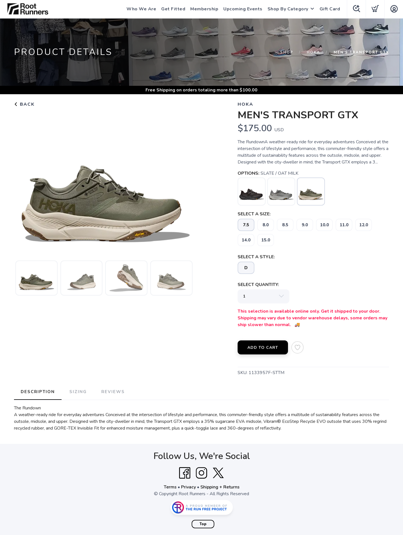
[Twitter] (218, 473)
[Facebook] (184, 473)
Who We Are (141, 9)
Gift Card (330, 9)
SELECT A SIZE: (254, 214)
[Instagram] (201, 473)
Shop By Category (288, 9)
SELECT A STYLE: (256, 257)
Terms (170, 487)
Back (24, 104)
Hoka (313, 52)
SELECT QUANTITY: (258, 285)
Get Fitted (173, 9)
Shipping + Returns (220, 487)
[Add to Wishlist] (297, 347)
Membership (204, 9)
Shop (286, 52)
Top (203, 524)
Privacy (188, 487)
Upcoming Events (243, 9)
